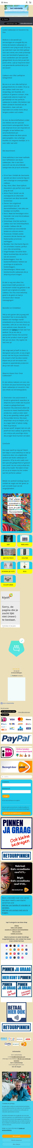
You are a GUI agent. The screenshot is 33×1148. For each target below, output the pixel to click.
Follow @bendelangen (26, 23)
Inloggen (6, 796)
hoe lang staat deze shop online (10, 1131)
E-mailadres (5, 782)
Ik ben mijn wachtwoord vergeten (11, 800)
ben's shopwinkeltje (7, 703)
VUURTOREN (8, 585)
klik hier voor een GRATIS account (12, 813)
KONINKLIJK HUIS (8, 571)
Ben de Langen (5, 708)
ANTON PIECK (8, 558)
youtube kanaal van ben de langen (10, 1133)
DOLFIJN (25, 558)
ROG (24, 571)
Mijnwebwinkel (28, 1144)
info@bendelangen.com (18, 1057)
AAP (8, 545)
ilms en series (17, 931)
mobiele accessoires (16, 933)
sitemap (21, 1142)
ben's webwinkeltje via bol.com (9, 1125)
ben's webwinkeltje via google (9, 1123)
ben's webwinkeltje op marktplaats (10, 1127)
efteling (16, 926)
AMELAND (25, 545)
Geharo (15, 330)
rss (24, 1142)
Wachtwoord (6, 788)
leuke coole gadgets (16, 927)
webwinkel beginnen (13, 1144)
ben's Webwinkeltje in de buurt (9, 1135)
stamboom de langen (7, 1129)
